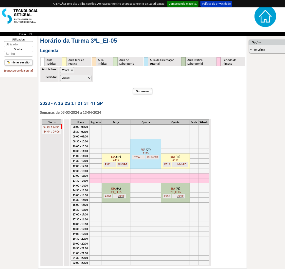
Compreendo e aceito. (183, 3)
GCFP (121, 196)
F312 (108, 164)
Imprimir (259, 49)
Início (22, 34)
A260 (108, 196)
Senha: (18, 49)
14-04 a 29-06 (51, 131)
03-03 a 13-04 (51, 127)
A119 (116, 160)
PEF (143, 149)
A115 (146, 153)
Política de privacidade (216, 3)
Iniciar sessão (18, 62)
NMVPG (122, 164)
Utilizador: (18, 39)
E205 (167, 196)
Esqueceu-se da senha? (18, 70)
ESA (113, 156)
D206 (137, 157)
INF (31, 34)
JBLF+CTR (152, 157)
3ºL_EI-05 (116, 192)
